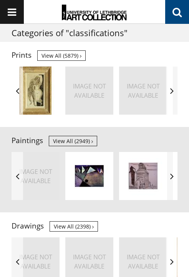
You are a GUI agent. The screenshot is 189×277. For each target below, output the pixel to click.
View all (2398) (74, 226)
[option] (36, 91)
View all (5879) (61, 55)
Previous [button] (17, 91)
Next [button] (171, 91)
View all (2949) (73, 141)
